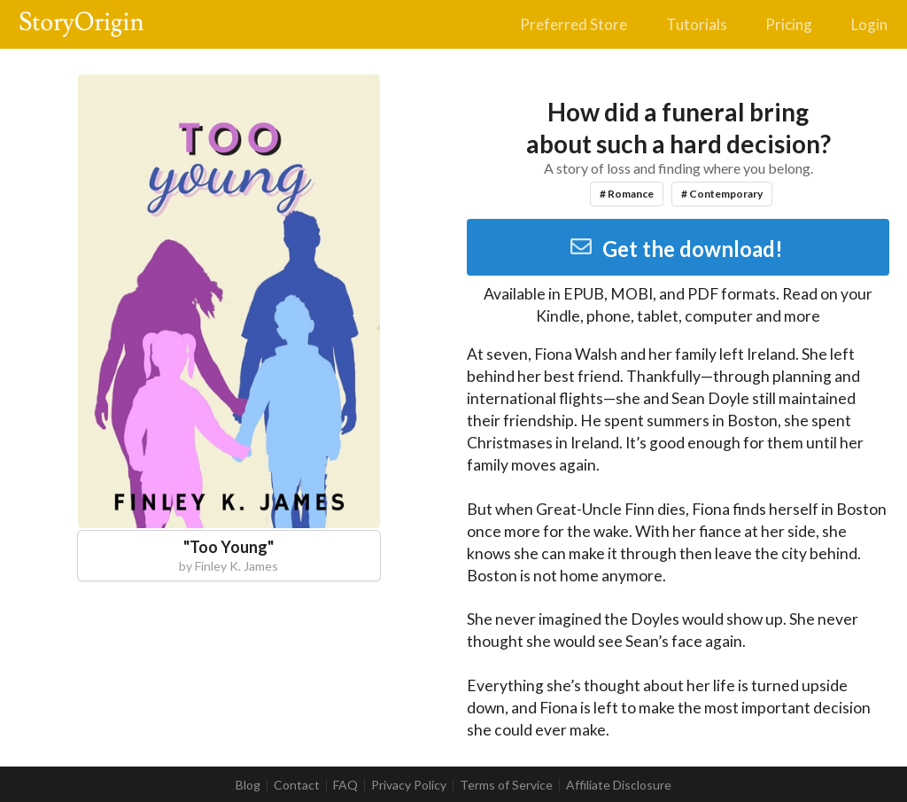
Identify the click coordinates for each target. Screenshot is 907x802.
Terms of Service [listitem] (506, 785)
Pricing (788, 24)
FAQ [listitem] (345, 785)
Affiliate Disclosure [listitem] (618, 785)
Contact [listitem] (297, 785)
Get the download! (676, 248)
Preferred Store (573, 24)
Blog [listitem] (248, 785)
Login (869, 24)
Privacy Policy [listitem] (408, 785)
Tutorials (696, 24)
